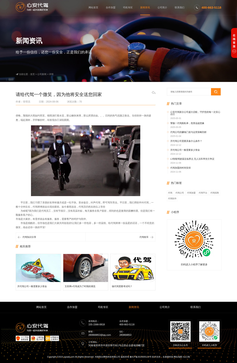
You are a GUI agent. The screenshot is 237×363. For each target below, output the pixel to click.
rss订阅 (186, 357)
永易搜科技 (168, 357)
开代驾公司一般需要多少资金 (185, 150)
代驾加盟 (191, 193)
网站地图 (178, 357)
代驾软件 (172, 198)
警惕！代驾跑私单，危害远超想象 (187, 123)
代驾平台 (203, 193)
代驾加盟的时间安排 (180, 167)
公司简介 (162, 7)
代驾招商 (214, 193)
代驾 (170, 193)
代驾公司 (179, 193)
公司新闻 (41, 74)
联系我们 (179, 7)
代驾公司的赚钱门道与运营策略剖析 (188, 132)
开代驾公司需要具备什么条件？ (186, 141)
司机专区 (128, 7)
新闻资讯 (145, 7)
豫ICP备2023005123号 (140, 357)
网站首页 (93, 7)
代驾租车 (144, 237)
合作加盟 (110, 7)
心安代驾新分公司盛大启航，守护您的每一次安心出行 (195, 113)
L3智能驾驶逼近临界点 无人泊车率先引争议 (192, 159)
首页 (32, 74)
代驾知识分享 (29, 237)
